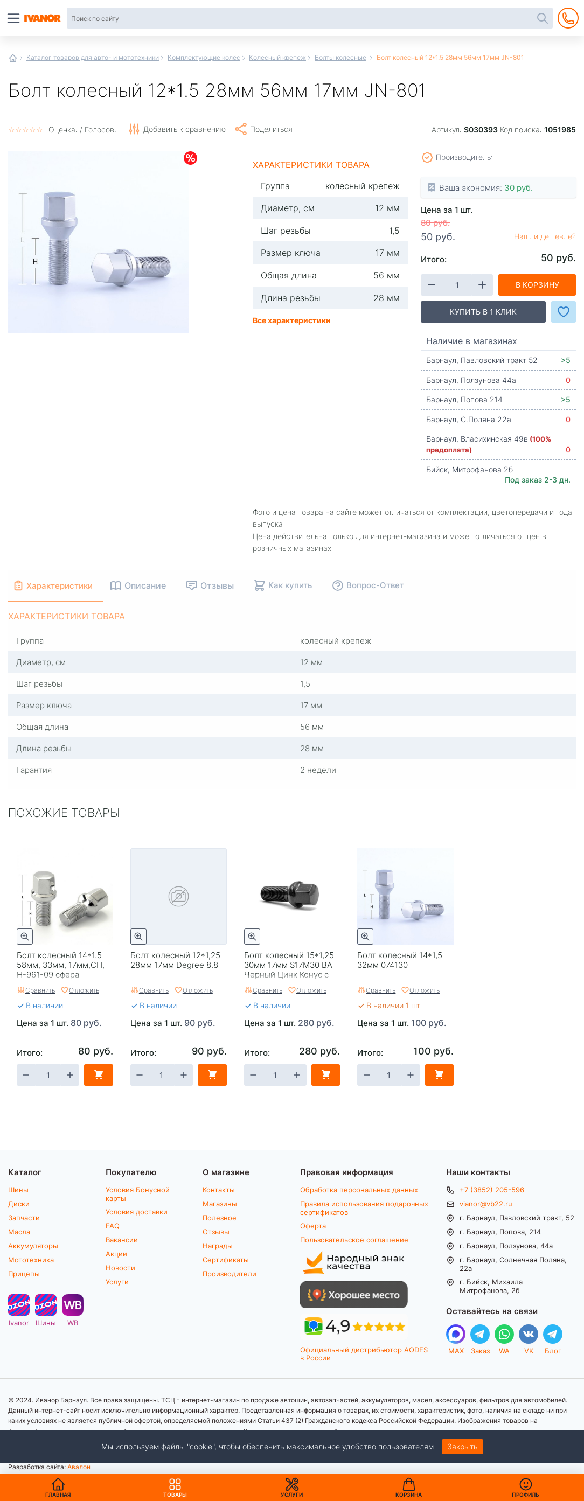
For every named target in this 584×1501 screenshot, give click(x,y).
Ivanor (19, 1322)
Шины (18, 1189)
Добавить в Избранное (563, 312)
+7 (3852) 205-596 (492, 1189)
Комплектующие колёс (204, 57)
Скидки (190, 158)
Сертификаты (226, 1259)
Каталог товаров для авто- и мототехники (92, 57)
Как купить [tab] (301, 585)
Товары (175, 1487)
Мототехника (31, 1259)
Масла (19, 1231)
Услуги (117, 1281)
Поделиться (271, 129)
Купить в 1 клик (483, 311)
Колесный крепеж (277, 57)
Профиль (525, 1494)
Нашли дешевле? (545, 236)
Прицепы (24, 1273)
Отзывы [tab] (228, 585)
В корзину (537, 285)
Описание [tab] (156, 585)
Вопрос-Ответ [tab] (386, 585)
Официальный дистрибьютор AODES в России (364, 1353)
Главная (13, 58)
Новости (120, 1267)
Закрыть (462, 1446)
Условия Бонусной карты (138, 1193)
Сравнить (40, 990)
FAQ (113, 1225)
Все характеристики (292, 320)
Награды (218, 1245)
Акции (116, 1253)
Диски (19, 1203)
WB (72, 1322)
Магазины (220, 1203)
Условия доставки (137, 1211)
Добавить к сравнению (184, 129)
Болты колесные (340, 57)
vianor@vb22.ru (486, 1203)
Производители (229, 1273)
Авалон (79, 1466)
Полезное (220, 1217)
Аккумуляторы (33, 1245)
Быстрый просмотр (25, 936)
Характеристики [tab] (65, 585)
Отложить (84, 990)
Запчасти (24, 1217)
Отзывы (216, 1231)
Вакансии (122, 1239)
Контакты (219, 1189)
